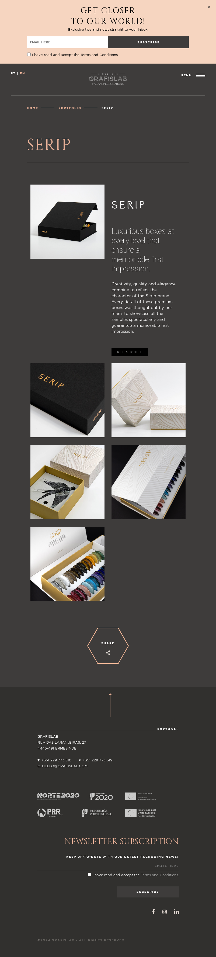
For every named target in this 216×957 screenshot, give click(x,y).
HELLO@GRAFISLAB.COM (65, 766)
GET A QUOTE (130, 352)
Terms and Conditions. (100, 55)
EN (22, 73)
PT (13, 73)
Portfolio (69, 108)
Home (32, 108)
